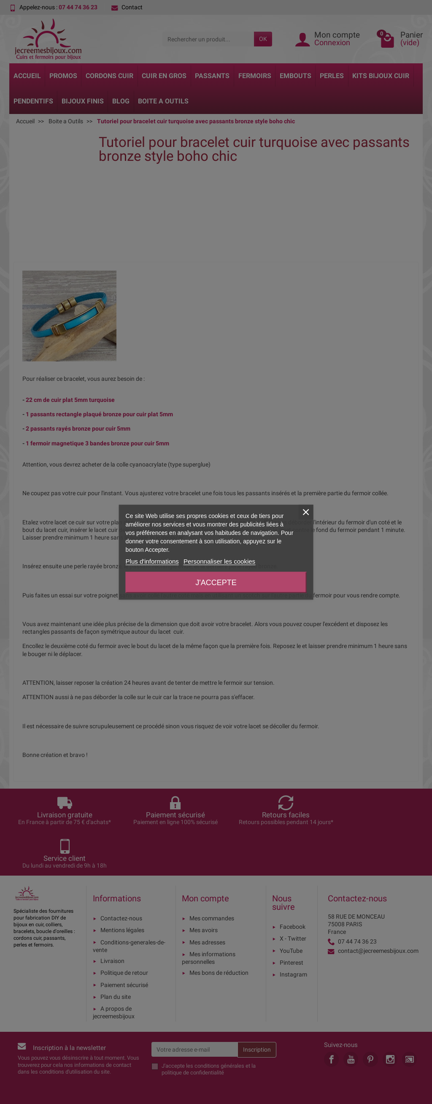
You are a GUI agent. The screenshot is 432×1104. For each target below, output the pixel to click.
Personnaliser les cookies (219, 560)
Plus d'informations (152, 560)
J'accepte (215, 582)
